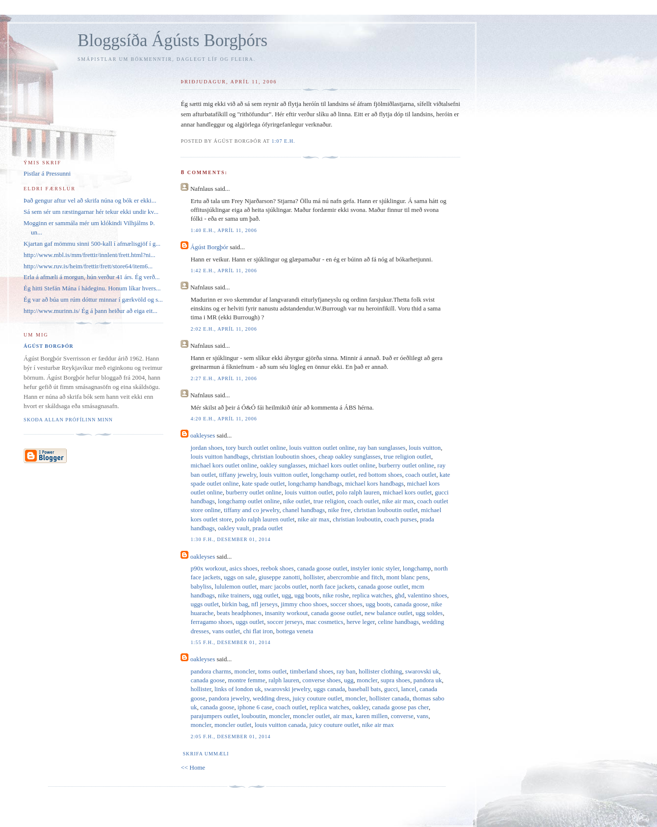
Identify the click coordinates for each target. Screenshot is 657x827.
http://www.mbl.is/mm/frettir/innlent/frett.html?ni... (90, 254)
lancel (408, 689)
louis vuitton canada (280, 724)
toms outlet (272, 671)
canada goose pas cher (400, 707)
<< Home (193, 767)
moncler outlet (311, 716)
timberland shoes (311, 671)
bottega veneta (294, 631)
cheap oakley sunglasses (349, 456)
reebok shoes (277, 568)
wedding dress (271, 698)
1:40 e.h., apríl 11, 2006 (223, 230)
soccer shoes (346, 604)
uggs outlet (204, 604)
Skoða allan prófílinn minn (68, 419)
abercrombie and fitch (355, 577)
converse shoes (321, 680)
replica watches (372, 595)
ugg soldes (429, 613)
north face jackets (332, 586)
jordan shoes (206, 447)
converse (402, 716)
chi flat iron (258, 631)
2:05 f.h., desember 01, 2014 (230, 736)
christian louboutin (357, 519)
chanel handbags (304, 510)
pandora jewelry (229, 698)
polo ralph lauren (358, 492)
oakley (360, 707)
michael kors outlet (407, 492)
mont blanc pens (407, 577)
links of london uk (237, 689)
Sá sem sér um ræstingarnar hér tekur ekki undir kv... (91, 211)
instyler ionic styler (374, 568)
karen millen (372, 716)
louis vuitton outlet (284, 474)
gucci (391, 689)
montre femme (246, 680)
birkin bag (235, 604)
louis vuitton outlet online (322, 447)
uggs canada (329, 689)
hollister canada (389, 698)
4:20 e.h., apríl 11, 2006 (223, 418)
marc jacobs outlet (283, 586)
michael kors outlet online (223, 465)
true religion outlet (407, 456)
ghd (400, 595)
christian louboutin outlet (386, 510)
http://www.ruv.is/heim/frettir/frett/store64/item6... (88, 266)
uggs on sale (239, 577)
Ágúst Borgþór (209, 247)
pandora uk (427, 680)
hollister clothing (380, 671)
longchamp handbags (315, 483)
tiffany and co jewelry (251, 510)
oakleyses (202, 435)
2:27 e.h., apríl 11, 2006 (223, 378)
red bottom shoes (380, 474)
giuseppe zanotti (279, 577)
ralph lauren (283, 680)
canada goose (411, 604)
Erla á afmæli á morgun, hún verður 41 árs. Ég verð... (91, 277)
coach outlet (420, 474)
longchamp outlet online (249, 501)
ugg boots (306, 595)
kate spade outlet (263, 483)
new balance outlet (388, 613)
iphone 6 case (254, 707)
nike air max (398, 501)
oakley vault (233, 528)
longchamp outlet (333, 474)
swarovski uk (422, 671)
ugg (286, 595)
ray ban (346, 671)
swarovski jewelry (287, 689)
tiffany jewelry (238, 474)
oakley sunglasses (283, 465)
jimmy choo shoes (304, 604)
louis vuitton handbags (219, 456)
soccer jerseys (285, 621)
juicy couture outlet (317, 698)
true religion (329, 501)
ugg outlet (265, 595)
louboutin (253, 716)
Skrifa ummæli (206, 753)
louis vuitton (425, 447)
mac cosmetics (324, 621)
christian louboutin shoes (283, 456)
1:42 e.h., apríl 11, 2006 (223, 270)
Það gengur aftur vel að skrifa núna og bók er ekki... (90, 200)
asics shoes (244, 568)
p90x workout (208, 568)
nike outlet (296, 501)
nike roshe (335, 595)
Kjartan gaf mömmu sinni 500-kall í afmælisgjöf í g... (92, 243)
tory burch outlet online (256, 447)
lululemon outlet (236, 586)
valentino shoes (427, 595)
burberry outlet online (406, 465)
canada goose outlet (322, 568)
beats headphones (239, 613)
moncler (245, 671)
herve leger (360, 621)
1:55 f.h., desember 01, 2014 (230, 642)
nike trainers (234, 595)
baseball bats (364, 689)
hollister (313, 577)
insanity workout (286, 613)
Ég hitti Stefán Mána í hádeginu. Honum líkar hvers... (92, 288)
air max (342, 716)
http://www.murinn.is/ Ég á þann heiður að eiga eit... (91, 310)
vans (422, 716)
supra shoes (395, 680)
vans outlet (226, 631)
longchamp (417, 568)
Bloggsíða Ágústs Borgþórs (172, 40)
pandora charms (210, 671)
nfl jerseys (264, 604)
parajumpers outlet (214, 716)
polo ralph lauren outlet (265, 519)
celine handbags (398, 621)
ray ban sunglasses (382, 447)
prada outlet (267, 528)
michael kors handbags (374, 483)
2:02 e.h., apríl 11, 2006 (223, 329)
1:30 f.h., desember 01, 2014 (230, 539)
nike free (339, 510)
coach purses (400, 519)
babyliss (200, 586)
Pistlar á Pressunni (47, 173)
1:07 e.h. (283, 141)
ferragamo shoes (211, 621)
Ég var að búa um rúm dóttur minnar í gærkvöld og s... (93, 299)
